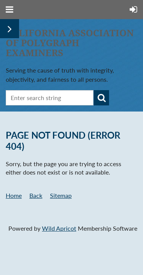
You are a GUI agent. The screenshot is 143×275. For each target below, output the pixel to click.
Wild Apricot (59, 228)
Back (35, 195)
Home (14, 195)
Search (101, 97)
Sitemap (61, 195)
